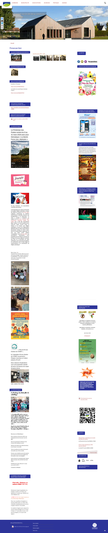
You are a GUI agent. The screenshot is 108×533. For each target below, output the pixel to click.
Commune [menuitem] (15, 2)
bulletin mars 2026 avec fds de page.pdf (21, 526)
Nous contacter (36, 523)
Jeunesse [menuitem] (47, 2)
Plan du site (35, 530)
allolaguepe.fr (87, 335)
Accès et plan (35, 525)
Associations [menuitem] (36, 2)
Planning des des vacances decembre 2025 (86, 399)
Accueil (12, 43)
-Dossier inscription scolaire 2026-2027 (20, 119)
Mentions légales (36, 528)
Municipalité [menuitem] (25, 2)
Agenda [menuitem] (64, 2)
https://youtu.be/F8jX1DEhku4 (17, 86)
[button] (105, 531)
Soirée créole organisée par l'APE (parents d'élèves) (86, 445)
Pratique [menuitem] (56, 2)
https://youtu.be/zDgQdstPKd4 (17, 92)
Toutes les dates (93, 452)
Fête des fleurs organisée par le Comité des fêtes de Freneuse (87, 438)
